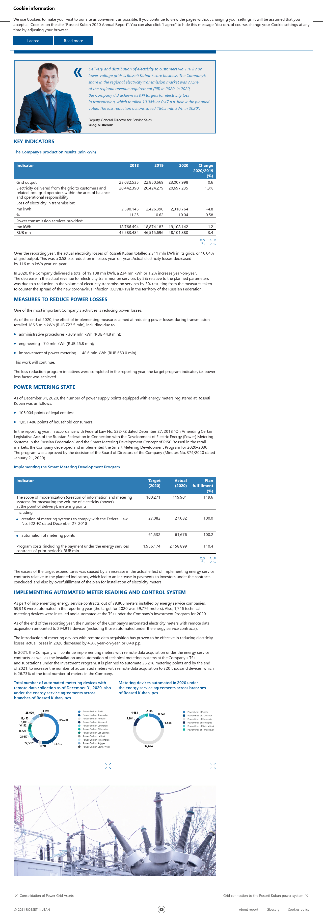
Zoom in (212, 242)
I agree (33, 40)
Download (202, 242)
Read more (73, 40)
